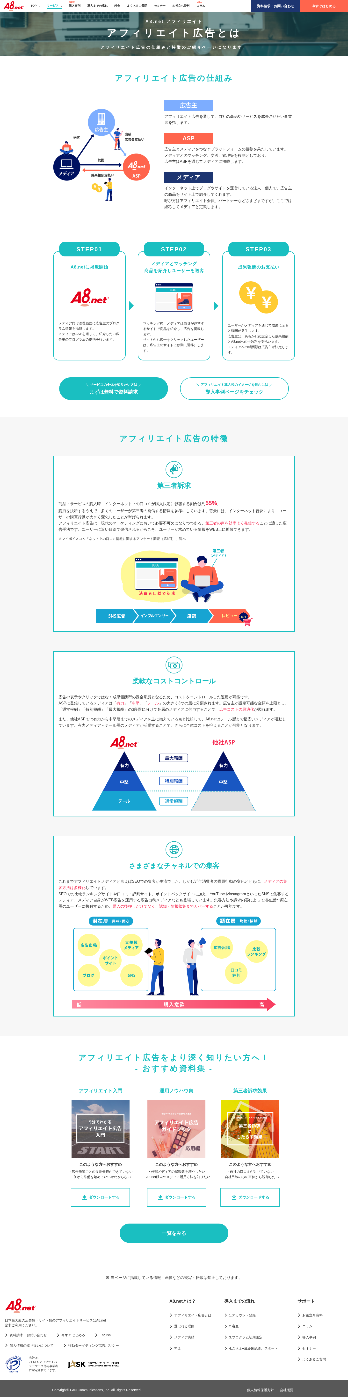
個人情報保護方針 (260, 1390)
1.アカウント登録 (242, 1315)
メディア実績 (184, 1337)
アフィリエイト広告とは (192, 1315)
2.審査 (234, 1326)
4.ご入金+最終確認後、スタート (253, 1348)
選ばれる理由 (184, 1326)
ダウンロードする (100, 1197)
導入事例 (74, 5)
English (105, 1335)
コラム (200, 5)
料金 (117, 5)
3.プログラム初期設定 (245, 1337)
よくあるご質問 (137, 5)
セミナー (160, 5)
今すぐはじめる (324, 6)
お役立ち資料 (181, 5)
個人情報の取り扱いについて (32, 1345)
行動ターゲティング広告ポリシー (93, 1345)
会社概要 (286, 1390)
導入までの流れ (97, 5)
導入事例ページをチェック (234, 389)
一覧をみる (174, 1233)
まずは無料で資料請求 (114, 389)
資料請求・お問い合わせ (275, 6)
